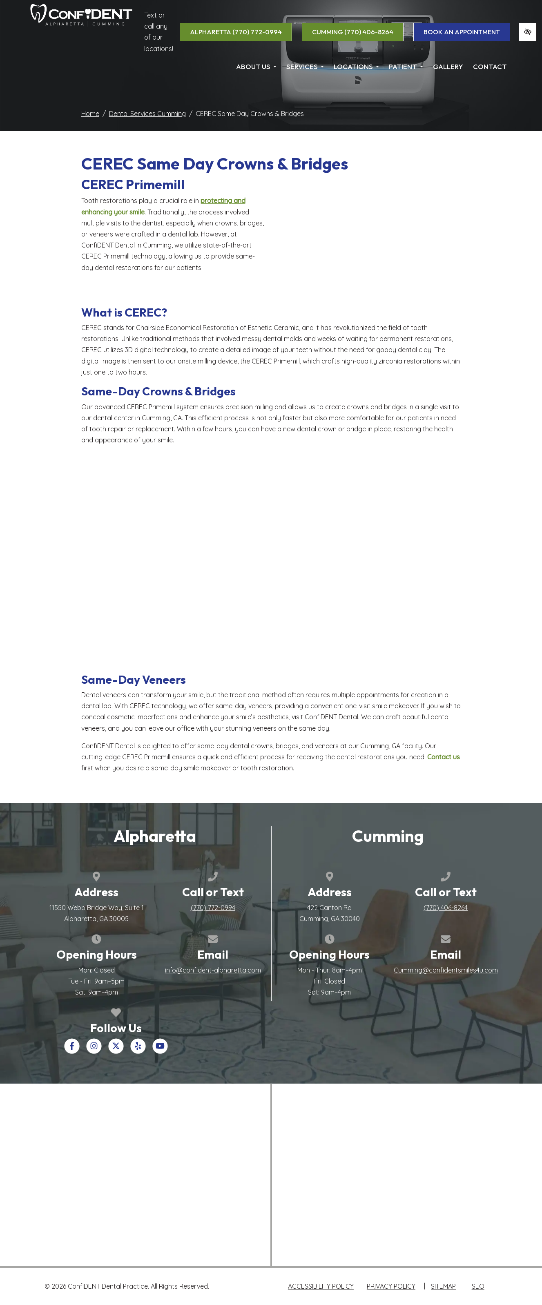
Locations (356, 66)
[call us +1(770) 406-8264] (446, 907)
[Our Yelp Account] (138, 1051)
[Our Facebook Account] (72, 1051)
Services (305, 66)
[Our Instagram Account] (94, 1051)
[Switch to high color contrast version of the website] (528, 32)
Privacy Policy (391, 1286)
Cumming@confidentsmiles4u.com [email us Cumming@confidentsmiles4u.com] (446, 970)
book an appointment (462, 32)
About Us (256, 66)
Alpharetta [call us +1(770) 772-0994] (236, 32)
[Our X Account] (116, 1051)
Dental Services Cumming (147, 113)
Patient (406, 66)
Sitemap (443, 1286)
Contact (490, 66)
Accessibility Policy (321, 1286)
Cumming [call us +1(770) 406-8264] (352, 32)
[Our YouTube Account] (160, 1051)
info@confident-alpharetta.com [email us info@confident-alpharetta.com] (213, 970)
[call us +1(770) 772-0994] (213, 907)
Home (90, 113)
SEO (478, 1286)
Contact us (443, 757)
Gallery (448, 66)
